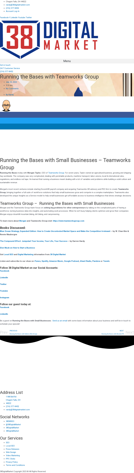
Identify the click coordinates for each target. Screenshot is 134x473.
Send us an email (59, 321)
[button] (67, 61)
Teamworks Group (56, 173)
